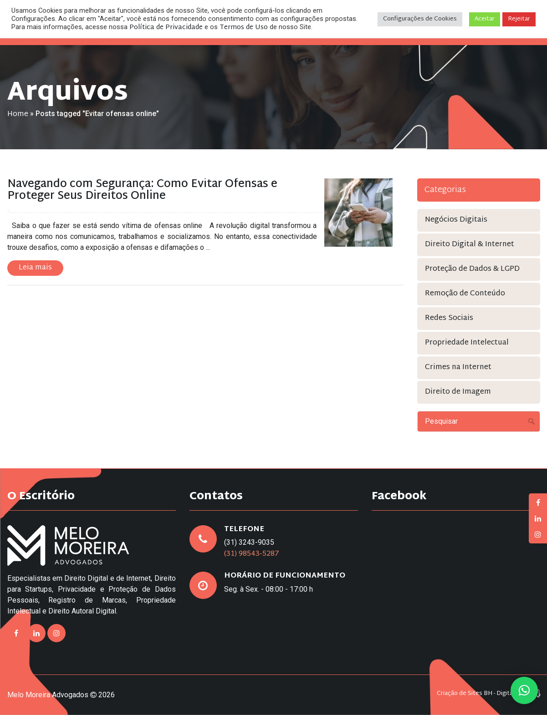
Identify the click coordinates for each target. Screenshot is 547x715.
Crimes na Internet (458, 367)
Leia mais (35, 267)
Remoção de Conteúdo (465, 293)
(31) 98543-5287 (251, 554)
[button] (524, 690)
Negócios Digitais (456, 220)
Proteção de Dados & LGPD (472, 269)
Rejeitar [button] (519, 19)
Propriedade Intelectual (467, 343)
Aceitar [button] (485, 19)
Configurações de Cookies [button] (420, 19)
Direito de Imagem (458, 392)
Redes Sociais (449, 318)
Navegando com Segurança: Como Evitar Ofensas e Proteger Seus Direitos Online (142, 190)
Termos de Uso (244, 27)
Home (17, 114)
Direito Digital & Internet (469, 244)
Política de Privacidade (166, 27)
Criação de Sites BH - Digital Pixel (483, 694)
